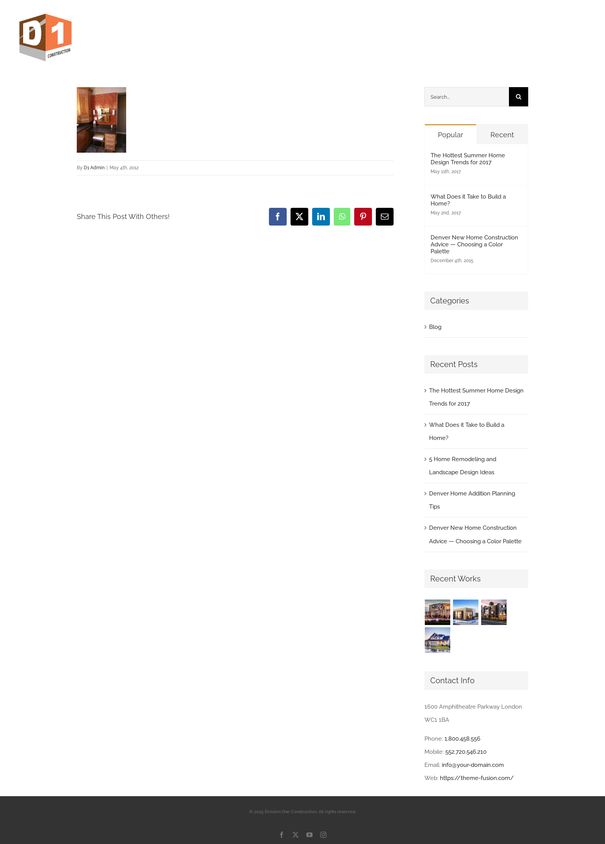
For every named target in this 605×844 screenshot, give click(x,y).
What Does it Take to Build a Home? (468, 200)
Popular (450, 135)
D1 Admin (94, 167)
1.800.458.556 (462, 738)
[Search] (518, 96)
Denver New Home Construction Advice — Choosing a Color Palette (474, 244)
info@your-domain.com (473, 764)
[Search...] (466, 96)
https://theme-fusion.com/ (477, 778)
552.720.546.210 (466, 751)
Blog (435, 326)
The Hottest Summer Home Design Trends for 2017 (468, 159)
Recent (502, 135)
